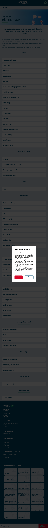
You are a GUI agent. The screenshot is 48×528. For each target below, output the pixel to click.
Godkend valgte (29, 277)
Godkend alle (18, 277)
